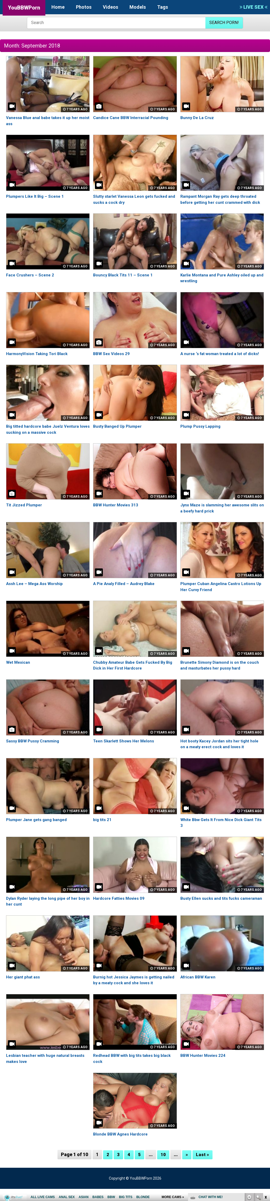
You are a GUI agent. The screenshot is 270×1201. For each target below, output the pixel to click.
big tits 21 (103, 831)
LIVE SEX (253, 7)
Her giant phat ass (24, 988)
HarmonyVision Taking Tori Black (39, 359)
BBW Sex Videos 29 (112, 359)
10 (163, 1166)
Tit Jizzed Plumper (25, 516)
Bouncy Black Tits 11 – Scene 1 (124, 280)
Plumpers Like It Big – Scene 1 (36, 196)
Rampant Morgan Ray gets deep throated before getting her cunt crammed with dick (221, 202)
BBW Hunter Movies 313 (117, 516)
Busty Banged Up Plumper (118, 438)
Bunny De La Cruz (197, 117)
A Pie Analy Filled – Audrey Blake (125, 595)
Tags (162, 7)
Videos (110, 7)
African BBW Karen (199, 988)
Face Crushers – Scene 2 (31, 280)
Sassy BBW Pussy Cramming (34, 752)
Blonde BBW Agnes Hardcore (122, 1146)
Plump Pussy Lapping (201, 438)
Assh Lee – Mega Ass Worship (36, 595)
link (265, 1118)
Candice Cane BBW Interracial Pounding (132, 117)
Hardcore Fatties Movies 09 (121, 910)
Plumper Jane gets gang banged (38, 831)
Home (58, 7)
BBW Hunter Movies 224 (204, 1067)
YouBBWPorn (24, 7)
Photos (83, 7)
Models (137, 7)
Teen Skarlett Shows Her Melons (126, 752)
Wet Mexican (19, 674)
